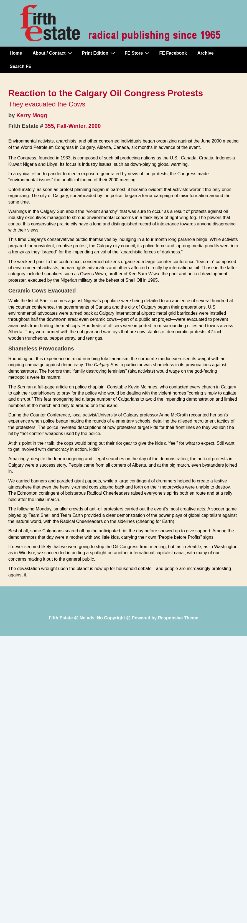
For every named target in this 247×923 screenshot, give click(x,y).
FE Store (138, 53)
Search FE (20, 66)
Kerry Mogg (31, 115)
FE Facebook (173, 53)
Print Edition (99, 53)
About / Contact (52, 53)
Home (16, 53)
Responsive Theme (178, 618)
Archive (205, 53)
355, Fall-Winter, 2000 (73, 126)
